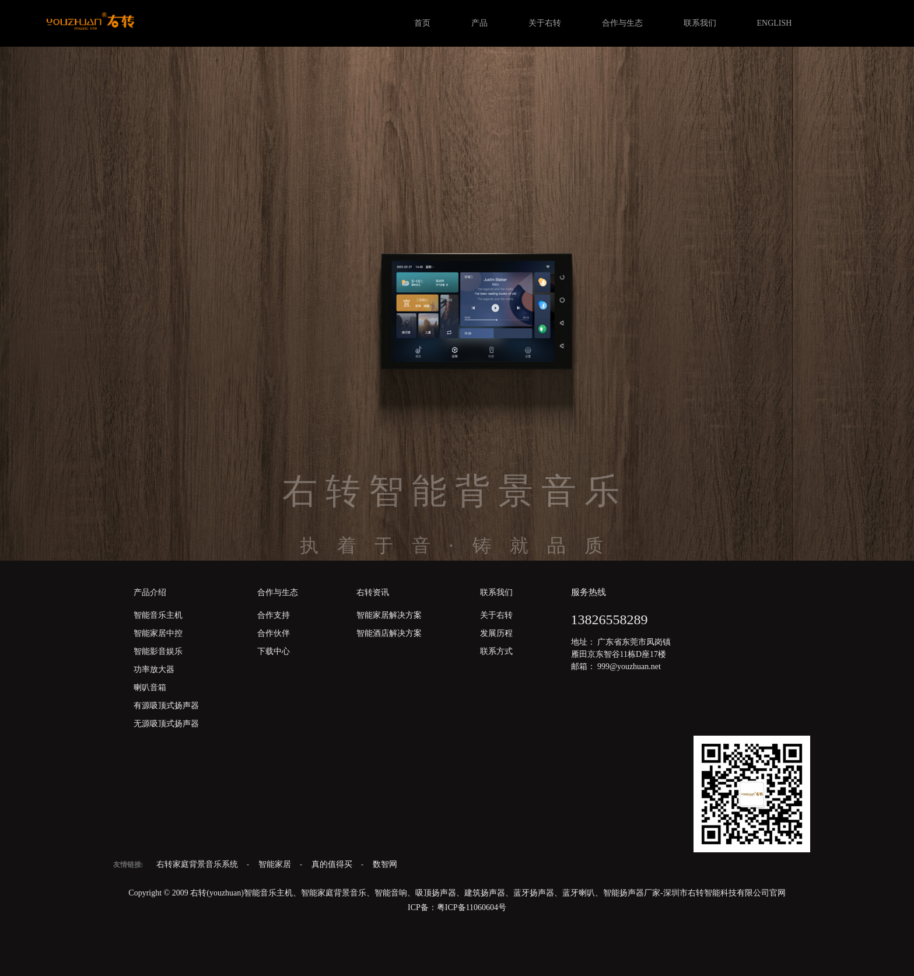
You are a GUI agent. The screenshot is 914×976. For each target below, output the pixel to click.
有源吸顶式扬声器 (166, 705)
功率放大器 (154, 669)
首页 (422, 23)
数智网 (385, 864)
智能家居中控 (158, 633)
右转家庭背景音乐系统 (198, 864)
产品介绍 (150, 592)
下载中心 (273, 651)
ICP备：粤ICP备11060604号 (457, 907)
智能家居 (275, 864)
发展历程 (496, 633)
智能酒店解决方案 (389, 633)
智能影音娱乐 (158, 651)
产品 (479, 23)
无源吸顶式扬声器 (166, 723)
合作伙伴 (273, 633)
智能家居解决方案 (389, 615)
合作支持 (273, 615)
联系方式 (496, 651)
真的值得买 (333, 864)
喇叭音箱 (150, 687)
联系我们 (700, 23)
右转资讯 (372, 592)
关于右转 (544, 23)
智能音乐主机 (158, 615)
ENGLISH (774, 23)
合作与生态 (622, 23)
